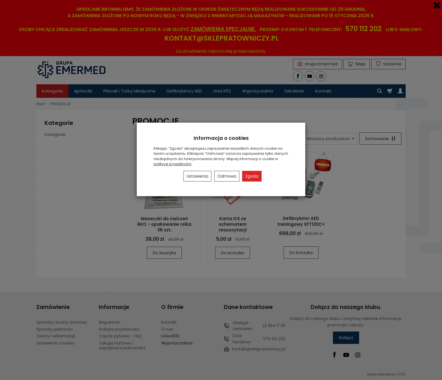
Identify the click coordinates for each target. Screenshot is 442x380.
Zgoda (251, 176)
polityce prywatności (172, 164)
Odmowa (226, 176)
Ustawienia (197, 176)
